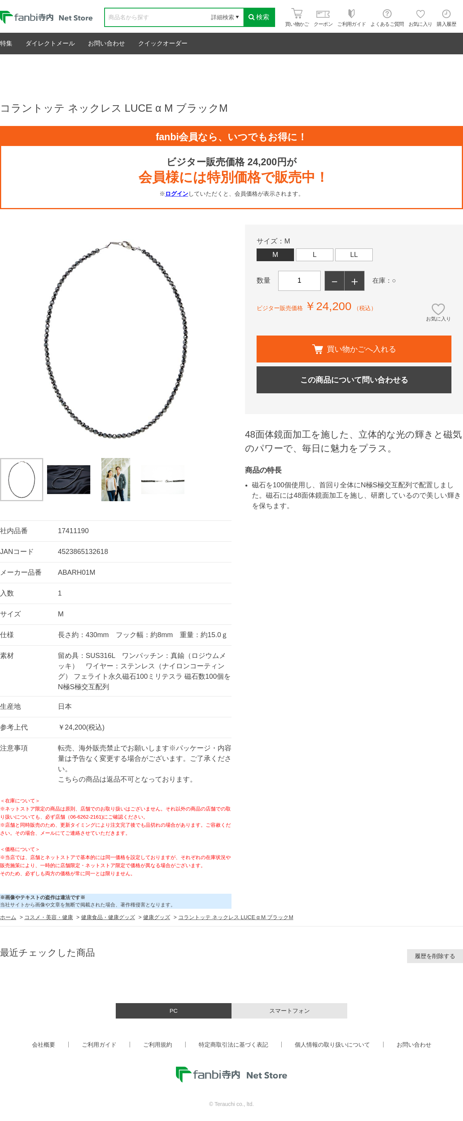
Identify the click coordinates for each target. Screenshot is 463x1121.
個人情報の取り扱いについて (332, 1044)
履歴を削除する (435, 956)
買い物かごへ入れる (354, 349)
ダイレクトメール (50, 43)
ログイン (176, 193)
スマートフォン (289, 1010)
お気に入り (438, 319)
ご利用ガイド (99, 1044)
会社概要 (43, 1044)
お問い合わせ (106, 43)
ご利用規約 (157, 1044)
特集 (6, 43)
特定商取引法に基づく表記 (233, 1044)
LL (354, 254)
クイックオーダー (163, 43)
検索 (258, 17)
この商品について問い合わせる (354, 380)
